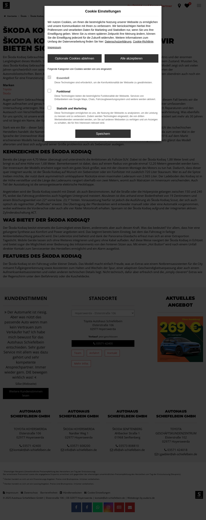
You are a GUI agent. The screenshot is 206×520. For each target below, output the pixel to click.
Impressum (54, 47)
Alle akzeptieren (131, 58)
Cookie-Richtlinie (143, 41)
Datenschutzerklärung (118, 41)
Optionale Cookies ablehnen (74, 58)
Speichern (103, 133)
